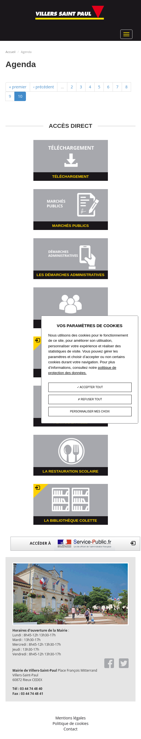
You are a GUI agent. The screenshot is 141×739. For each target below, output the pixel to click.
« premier (17, 86)
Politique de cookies (70, 723)
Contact (70, 729)
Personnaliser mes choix (90, 411)
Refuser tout (90, 399)
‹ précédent (43, 86)
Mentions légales (70, 718)
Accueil (10, 52)
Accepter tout (90, 387)
